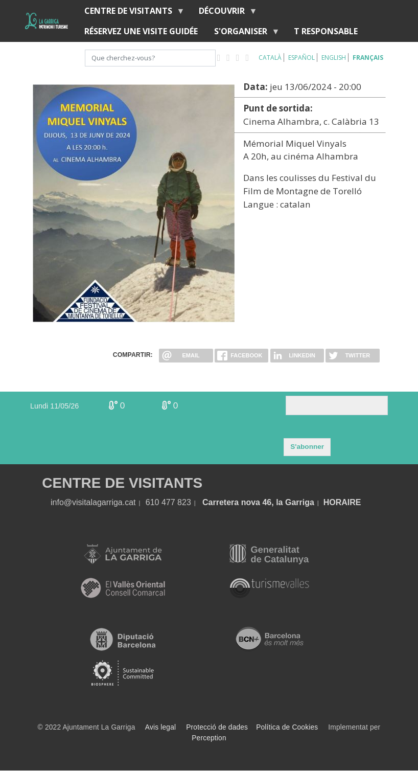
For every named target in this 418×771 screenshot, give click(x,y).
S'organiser (243, 33)
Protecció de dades (217, 727)
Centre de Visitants (130, 13)
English (333, 57)
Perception (209, 738)
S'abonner (307, 446)
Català (270, 57)
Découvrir (224, 13)
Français (368, 57)
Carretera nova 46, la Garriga (258, 502)
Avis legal (160, 727)
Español (301, 57)
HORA (335, 502)
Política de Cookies (287, 727)
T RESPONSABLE (326, 31)
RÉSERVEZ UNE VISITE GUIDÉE (141, 31)
